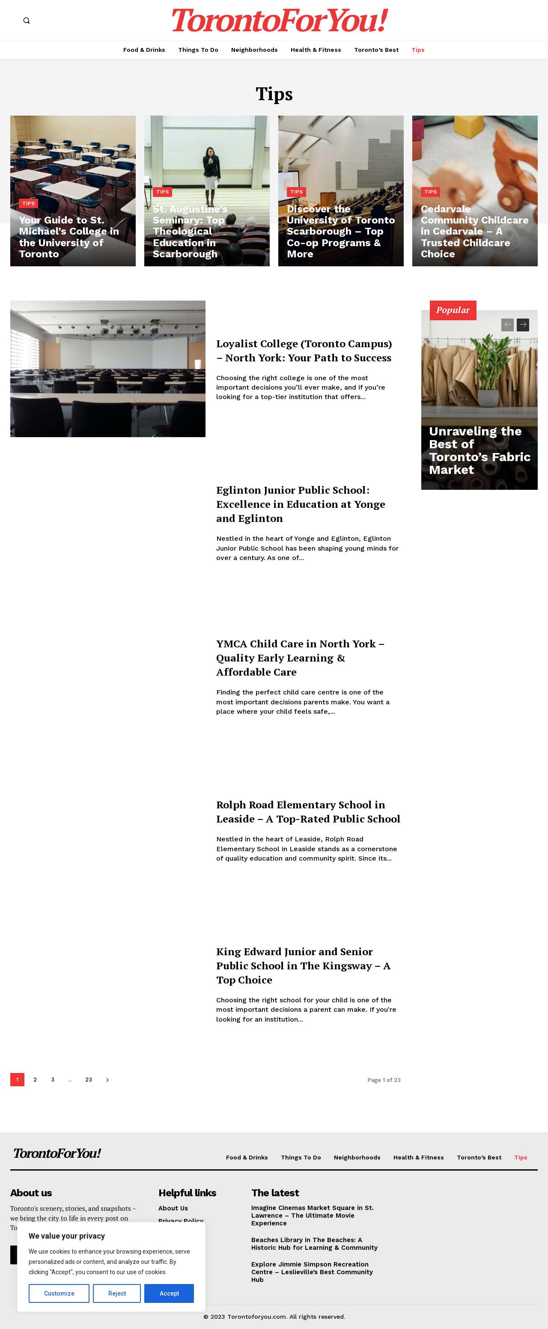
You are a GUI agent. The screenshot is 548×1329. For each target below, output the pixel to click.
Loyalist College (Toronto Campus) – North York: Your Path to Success (304, 349)
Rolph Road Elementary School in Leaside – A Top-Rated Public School (297, 811)
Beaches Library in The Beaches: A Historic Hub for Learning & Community (314, 1244)
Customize (59, 1293)
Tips (28, 218)
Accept (169, 1293)
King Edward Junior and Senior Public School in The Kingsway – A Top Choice (301, 964)
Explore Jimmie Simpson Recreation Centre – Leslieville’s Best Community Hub (312, 1272)
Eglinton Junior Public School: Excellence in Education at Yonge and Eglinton (290, 503)
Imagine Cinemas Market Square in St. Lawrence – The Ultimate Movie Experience (312, 1215)
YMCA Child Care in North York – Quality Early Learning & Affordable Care (303, 656)
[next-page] (107, 1079)
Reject (117, 1293)
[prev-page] (507, 325)
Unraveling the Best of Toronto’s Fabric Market (479, 467)
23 (88, 1079)
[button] (26, 20)
